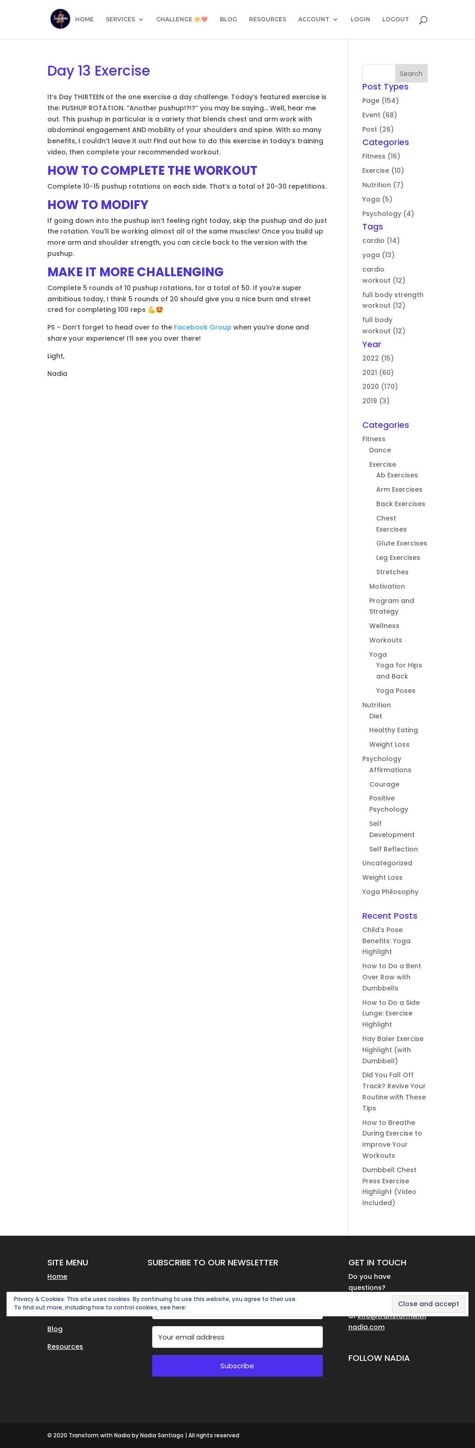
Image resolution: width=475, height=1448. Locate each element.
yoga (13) (378, 255)
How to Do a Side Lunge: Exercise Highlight (391, 1013)
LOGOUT (395, 19)
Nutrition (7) (383, 185)
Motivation (387, 586)
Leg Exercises (398, 557)
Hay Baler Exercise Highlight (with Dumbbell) (393, 1050)
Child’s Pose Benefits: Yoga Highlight (386, 941)
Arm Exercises (399, 489)
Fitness (373, 439)
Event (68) (379, 115)
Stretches (392, 572)
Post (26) (378, 129)
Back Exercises (400, 503)
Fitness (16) (381, 156)
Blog (55, 1329)
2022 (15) (378, 358)
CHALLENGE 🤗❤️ (182, 19)
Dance (380, 450)
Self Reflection (393, 849)
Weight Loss (389, 744)
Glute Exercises (401, 543)
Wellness (384, 625)
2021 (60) (378, 372)
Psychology (381, 758)
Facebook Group (201, 327)
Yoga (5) (377, 199)
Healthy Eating (393, 730)
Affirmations (390, 770)
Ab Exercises (397, 475)
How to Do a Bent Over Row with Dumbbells (391, 977)
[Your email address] (237, 1337)
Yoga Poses (396, 690)
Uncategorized (387, 863)
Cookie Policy (206, 1307)
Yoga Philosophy (390, 891)
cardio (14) (381, 240)
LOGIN (360, 19)
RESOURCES (267, 19)
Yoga (378, 654)
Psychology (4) (388, 213)
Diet (375, 716)
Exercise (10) (383, 170)
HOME (84, 19)
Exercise (382, 464)
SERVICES (120, 19)
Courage (384, 784)
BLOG (228, 19)
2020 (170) (380, 386)
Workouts (385, 640)
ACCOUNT (313, 19)
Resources (65, 1346)
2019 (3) (376, 401)
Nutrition (376, 705)
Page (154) (380, 100)
